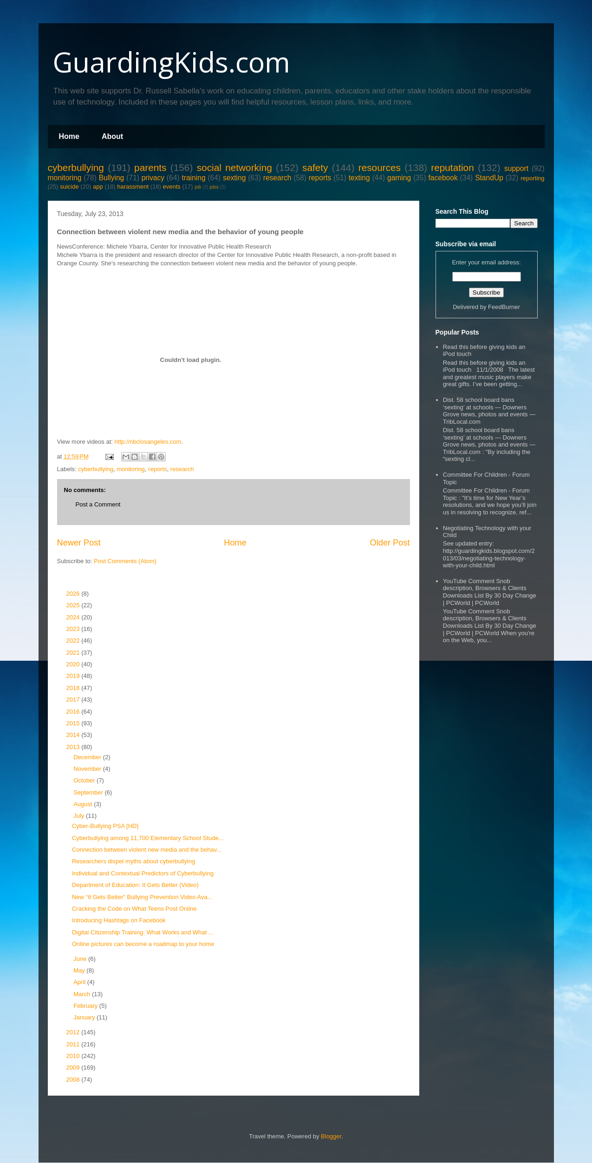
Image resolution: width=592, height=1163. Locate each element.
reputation (452, 167)
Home (69, 136)
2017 (74, 699)
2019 (74, 675)
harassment (133, 186)
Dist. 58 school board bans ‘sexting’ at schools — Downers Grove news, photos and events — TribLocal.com (489, 410)
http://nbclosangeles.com (148, 441)
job (198, 187)
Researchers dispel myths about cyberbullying (133, 861)
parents (150, 167)
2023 (74, 628)
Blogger (331, 1136)
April (80, 982)
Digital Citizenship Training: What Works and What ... (143, 932)
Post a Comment (98, 504)
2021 (74, 652)
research (277, 178)
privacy (153, 178)
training (193, 178)
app (98, 186)
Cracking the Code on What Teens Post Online (134, 908)
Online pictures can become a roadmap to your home (143, 943)
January (85, 1017)
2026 (74, 593)
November (88, 768)
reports (320, 178)
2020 (74, 664)
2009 (74, 1067)
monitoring (65, 178)
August (83, 804)
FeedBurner (504, 306)
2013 (74, 746)
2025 (74, 605)
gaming (399, 178)
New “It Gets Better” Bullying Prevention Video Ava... (142, 897)
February (86, 1005)
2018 (74, 687)
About (112, 136)
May (79, 970)
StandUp (489, 178)
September (88, 792)
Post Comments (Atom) (125, 561)
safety (315, 167)
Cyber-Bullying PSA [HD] (105, 825)
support (516, 168)
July (79, 815)
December (88, 757)
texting (359, 178)
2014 (74, 734)
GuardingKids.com (171, 62)
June (80, 958)
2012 (74, 1032)
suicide (69, 186)
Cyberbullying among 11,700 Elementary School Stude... (148, 837)
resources (379, 167)
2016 (74, 711)
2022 (74, 640)
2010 (74, 1055)
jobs (214, 187)
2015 (74, 723)
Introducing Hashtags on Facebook (119, 920)
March (82, 994)
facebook (442, 178)
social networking (234, 167)
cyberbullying (76, 167)
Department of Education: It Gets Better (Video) (135, 884)
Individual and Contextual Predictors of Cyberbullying (143, 873)
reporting (532, 178)
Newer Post (79, 542)
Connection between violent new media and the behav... (146, 849)
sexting (234, 178)
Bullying (111, 178)
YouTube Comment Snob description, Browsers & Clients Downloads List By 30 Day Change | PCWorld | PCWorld (489, 592)
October (85, 780)
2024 (74, 617)
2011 (74, 1044)
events (171, 186)
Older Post (390, 542)
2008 (74, 1079)
